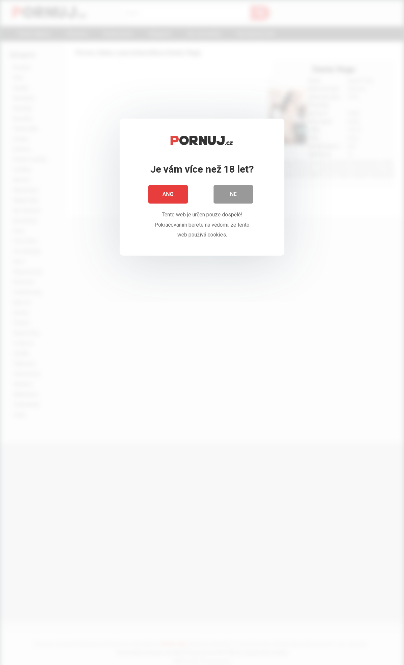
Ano (168, 194)
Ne (233, 194)
